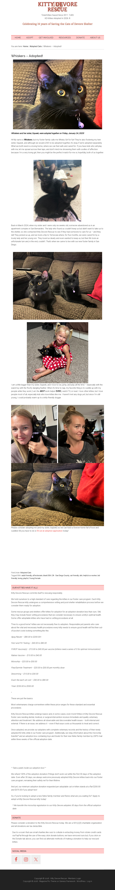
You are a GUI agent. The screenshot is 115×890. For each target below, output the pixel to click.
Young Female (34, 578)
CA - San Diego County (60, 575)
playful (25, 578)
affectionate (37, 575)
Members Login (74, 878)
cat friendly (74, 575)
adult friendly (27, 575)
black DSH (47, 575)
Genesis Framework (67, 881)
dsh (81, 575)
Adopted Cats (25, 573)
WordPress (81, 881)
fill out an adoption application (49, 531)
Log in (89, 881)
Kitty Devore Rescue (57, 6)
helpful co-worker (90, 575)
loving (20, 578)
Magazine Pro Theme (47, 881)
